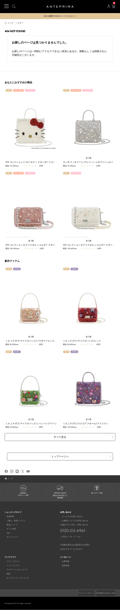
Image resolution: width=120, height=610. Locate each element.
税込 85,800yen (11, 344)
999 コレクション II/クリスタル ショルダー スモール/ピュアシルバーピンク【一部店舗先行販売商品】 (55, 245)
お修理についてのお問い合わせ (73, 521)
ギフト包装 (9, 529)
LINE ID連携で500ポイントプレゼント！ (60, 16)
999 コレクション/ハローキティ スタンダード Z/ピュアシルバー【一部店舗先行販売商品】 (50, 162)
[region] (31, 205)
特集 (6, 574)
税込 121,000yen (12, 166)
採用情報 (64, 565)
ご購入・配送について (14, 521)
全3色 (31, 336)
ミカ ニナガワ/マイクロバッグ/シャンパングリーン (31, 423)
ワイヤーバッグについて (15, 570)
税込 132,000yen (70, 427)
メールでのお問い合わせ (70, 516)
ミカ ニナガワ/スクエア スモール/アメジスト (85, 423)
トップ (10, 23)
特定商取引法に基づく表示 (104, 593)
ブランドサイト (11, 561)
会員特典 (8, 516)
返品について (10, 525)
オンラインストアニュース (16, 578)
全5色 (89, 158)
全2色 (31, 241)
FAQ (6, 533)
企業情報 (64, 561)
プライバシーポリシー (81, 593)
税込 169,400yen (12, 248)
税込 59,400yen (69, 166)
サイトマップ (10, 537)
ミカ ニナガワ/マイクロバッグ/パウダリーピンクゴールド (34, 341)
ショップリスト (11, 565)
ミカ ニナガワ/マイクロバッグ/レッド (82, 341)
